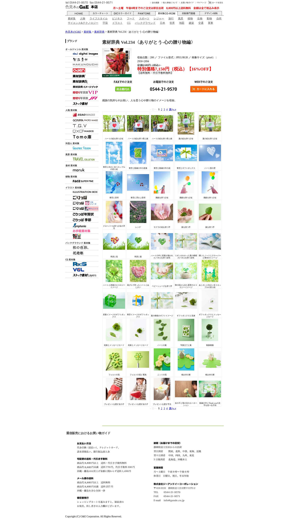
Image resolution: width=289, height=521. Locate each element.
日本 (162, 23)
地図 (181, 23)
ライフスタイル (99, 18)
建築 (191, 23)
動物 (209, 18)
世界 (172, 23)
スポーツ (144, 18)
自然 (219, 18)
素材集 (72, 18)
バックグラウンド (145, 23)
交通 (200, 23)
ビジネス (117, 18)
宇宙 (105, 23)
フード (131, 18)
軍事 (210, 23)
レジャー (159, 18)
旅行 (171, 18)
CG (128, 23)
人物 (82, 18)
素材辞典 (99, 31)
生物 (199, 18)
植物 (190, 18)
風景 (180, 18)
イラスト (117, 23)
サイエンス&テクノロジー (83, 23)
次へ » (172, 109)
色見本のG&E (73, 31)
